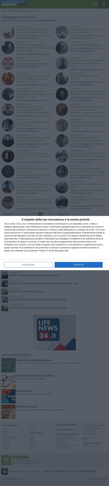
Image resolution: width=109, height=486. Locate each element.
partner (24, 224)
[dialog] (54, 243)
